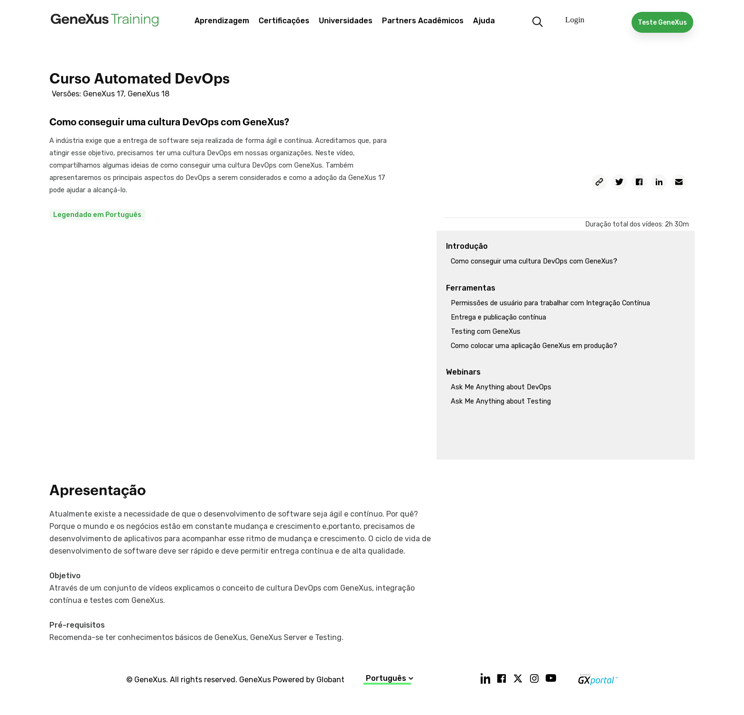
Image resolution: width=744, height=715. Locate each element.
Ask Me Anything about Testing (501, 401)
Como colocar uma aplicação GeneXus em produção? (534, 346)
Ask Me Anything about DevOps (501, 387)
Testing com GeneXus (486, 332)
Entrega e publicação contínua (498, 317)
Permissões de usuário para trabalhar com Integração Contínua (550, 303)
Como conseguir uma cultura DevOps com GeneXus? (534, 261)
